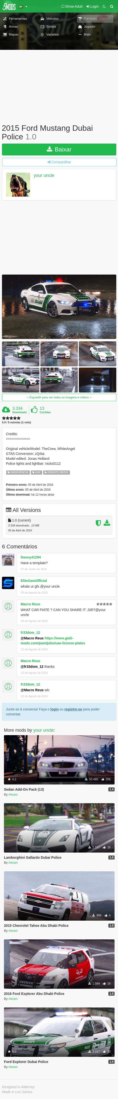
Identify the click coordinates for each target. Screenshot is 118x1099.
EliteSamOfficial (34, 581)
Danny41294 (31, 557)
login (55, 709)
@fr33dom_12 (32, 667)
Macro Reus (30, 604)
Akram (13, 794)
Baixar (59, 149)
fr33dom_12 (30, 632)
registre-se (73, 709)
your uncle (44, 175)
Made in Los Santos (17, 1092)
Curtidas (45, 412)
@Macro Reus (32, 638)
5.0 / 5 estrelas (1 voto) (16, 422)
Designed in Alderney (18, 1087)
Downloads (19, 412)
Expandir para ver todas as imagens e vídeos (59, 397)
